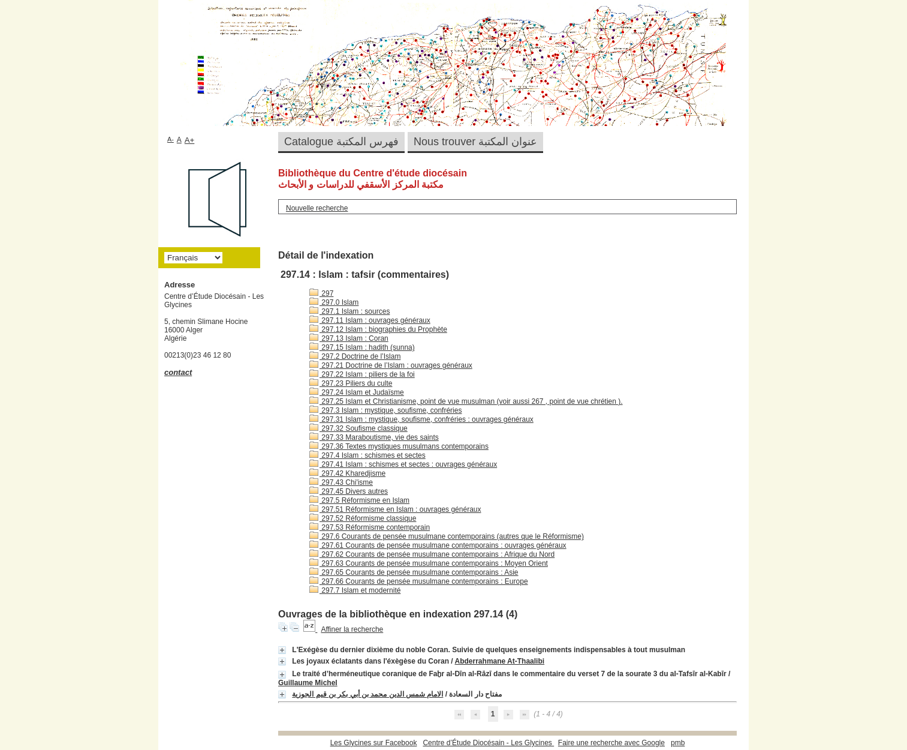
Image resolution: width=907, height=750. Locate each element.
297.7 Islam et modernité (354, 590)
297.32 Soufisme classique (358, 428)
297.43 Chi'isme (341, 482)
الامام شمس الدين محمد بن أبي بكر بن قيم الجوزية (367, 694)
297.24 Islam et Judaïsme (356, 392)
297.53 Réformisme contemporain (369, 527)
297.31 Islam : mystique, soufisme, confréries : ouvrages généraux (421, 419)
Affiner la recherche (352, 629)
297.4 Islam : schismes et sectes (367, 455)
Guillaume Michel (308, 683)
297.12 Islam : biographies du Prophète (378, 329)
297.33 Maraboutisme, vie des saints (374, 437)
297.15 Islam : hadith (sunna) (362, 347)
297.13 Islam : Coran (348, 338)
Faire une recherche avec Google (611, 743)
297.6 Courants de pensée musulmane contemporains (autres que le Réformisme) (446, 536)
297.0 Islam (333, 302)
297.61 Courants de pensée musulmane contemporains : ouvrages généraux (438, 545)
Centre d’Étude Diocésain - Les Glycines (488, 743)
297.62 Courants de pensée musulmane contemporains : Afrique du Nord (432, 554)
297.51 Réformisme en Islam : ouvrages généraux (395, 509)
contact (178, 372)
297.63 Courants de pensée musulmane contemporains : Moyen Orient (428, 563)
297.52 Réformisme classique (362, 518)
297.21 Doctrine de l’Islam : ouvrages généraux (390, 365)
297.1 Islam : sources (349, 311)
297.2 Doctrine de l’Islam (354, 356)
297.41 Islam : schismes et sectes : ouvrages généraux (403, 464)
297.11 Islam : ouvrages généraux (369, 320)
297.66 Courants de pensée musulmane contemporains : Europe (418, 581)
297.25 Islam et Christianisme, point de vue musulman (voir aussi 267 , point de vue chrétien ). (466, 401)
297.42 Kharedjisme (347, 473)
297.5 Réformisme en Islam (359, 500)
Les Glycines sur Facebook (373, 743)
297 (321, 293)
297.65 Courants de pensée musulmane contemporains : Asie (414, 572)
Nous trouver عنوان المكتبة (475, 142)
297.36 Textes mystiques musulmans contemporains (399, 446)
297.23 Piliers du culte (350, 383)
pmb (678, 743)
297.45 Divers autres (348, 491)
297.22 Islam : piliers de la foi (362, 374)
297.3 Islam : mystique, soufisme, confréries (385, 410)
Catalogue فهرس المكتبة (341, 142)
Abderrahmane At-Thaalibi (500, 661)
